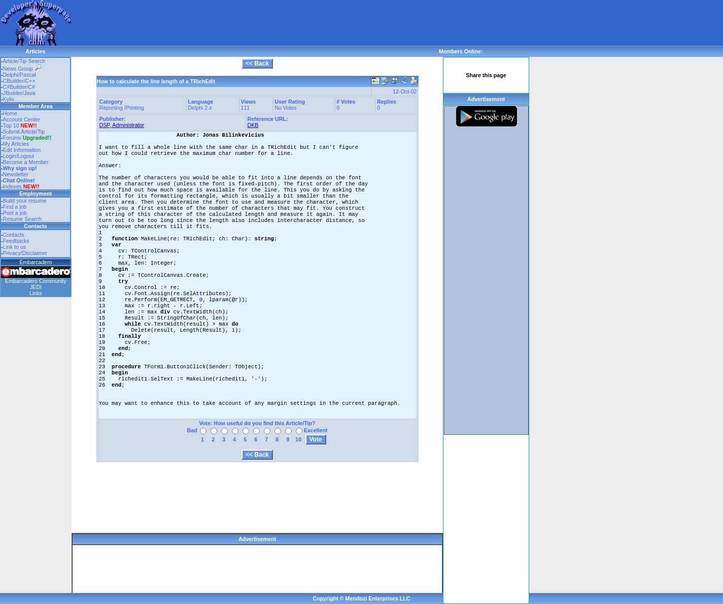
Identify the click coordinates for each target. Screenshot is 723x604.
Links (35, 293)
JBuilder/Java (19, 93)
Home (10, 113)
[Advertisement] (255, 23)
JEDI (36, 287)
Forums (27, 138)
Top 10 (11, 125)
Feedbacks (16, 241)
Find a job (15, 207)
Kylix (9, 99)
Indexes (12, 186)
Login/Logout (19, 156)
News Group (22, 69)
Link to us (14, 247)
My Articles (16, 144)
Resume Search (22, 219)
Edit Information (22, 150)
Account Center (21, 119)
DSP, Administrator (122, 125)
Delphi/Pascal (19, 75)
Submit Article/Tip (24, 132)
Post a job (15, 213)
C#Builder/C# (19, 87)
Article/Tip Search (24, 61)
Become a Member (26, 162)
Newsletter (15, 174)
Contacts (13, 235)
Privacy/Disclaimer (25, 253)
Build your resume (25, 201)
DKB (253, 125)
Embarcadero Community (35, 281)
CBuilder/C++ (19, 81)
